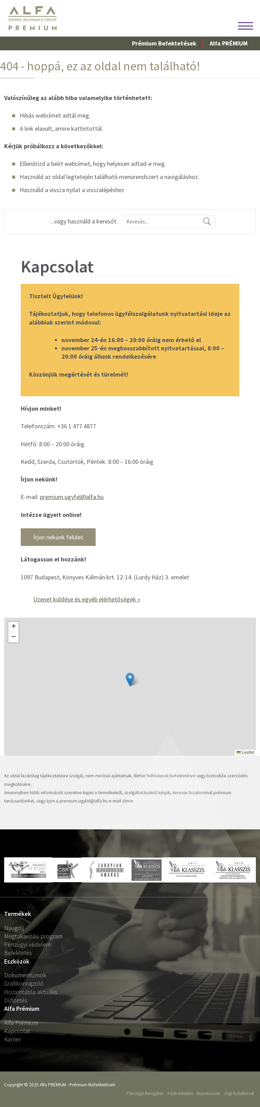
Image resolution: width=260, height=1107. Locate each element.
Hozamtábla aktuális (30, 992)
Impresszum (208, 1093)
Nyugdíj (14, 928)
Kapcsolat (17, 1031)
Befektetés (18, 953)
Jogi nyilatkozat (239, 1093)
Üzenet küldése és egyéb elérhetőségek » (86, 599)
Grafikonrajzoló (24, 983)
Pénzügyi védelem (27, 944)
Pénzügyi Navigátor (145, 1093)
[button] (130, 679)
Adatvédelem (180, 1093)
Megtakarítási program (33, 936)
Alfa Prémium (21, 1023)
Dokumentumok (25, 975)
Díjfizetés (15, 1000)
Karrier (12, 1039)
